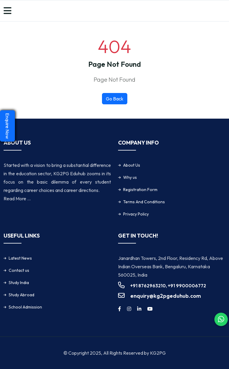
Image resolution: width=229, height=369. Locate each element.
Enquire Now (7, 126)
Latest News (20, 258)
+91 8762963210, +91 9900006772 (168, 286)
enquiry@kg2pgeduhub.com (165, 295)
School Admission (25, 307)
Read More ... (17, 198)
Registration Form (140, 189)
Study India (19, 282)
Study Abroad (21, 294)
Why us (130, 177)
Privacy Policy (136, 214)
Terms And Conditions (144, 201)
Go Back (114, 99)
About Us (131, 165)
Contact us (19, 270)
